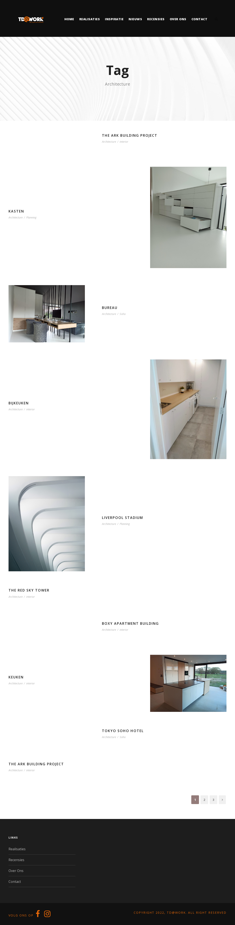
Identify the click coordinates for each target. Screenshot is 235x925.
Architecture (109, 142)
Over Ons (16, 870)
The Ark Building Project (129, 135)
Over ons (178, 19)
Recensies (156, 19)
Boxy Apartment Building (130, 623)
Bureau (110, 307)
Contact (199, 19)
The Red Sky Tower (29, 590)
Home (69, 19)
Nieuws (135, 19)
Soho (123, 314)
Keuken (16, 677)
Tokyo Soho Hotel (123, 730)
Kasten (16, 211)
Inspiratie (114, 19)
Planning (31, 217)
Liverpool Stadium (122, 517)
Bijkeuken (19, 403)
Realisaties (89, 19)
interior (124, 142)
